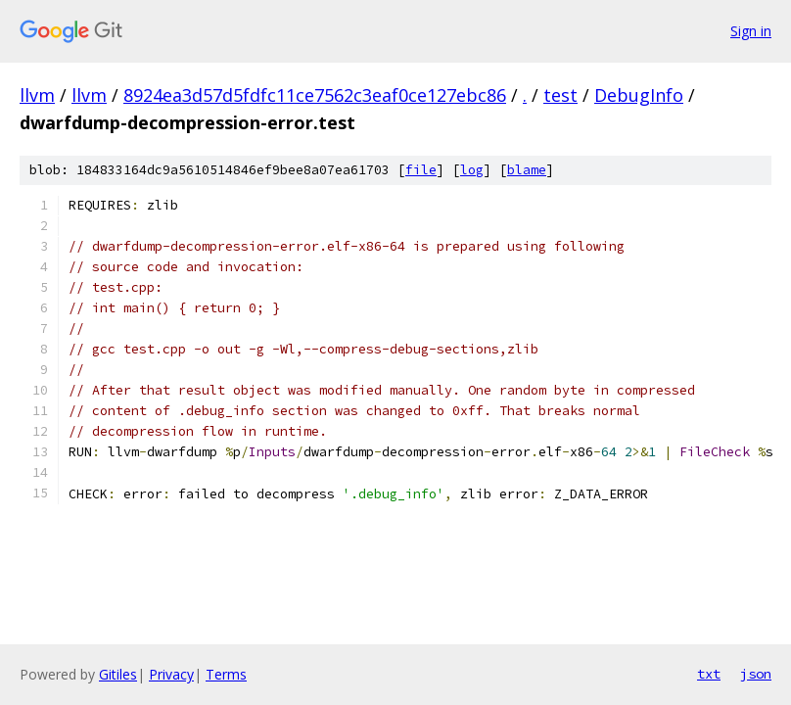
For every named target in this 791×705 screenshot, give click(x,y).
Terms (226, 674)
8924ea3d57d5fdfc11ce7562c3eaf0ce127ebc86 (314, 95)
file (421, 170)
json (755, 673)
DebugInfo (638, 95)
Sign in (750, 31)
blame (526, 170)
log (472, 170)
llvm (37, 95)
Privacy (171, 674)
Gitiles (118, 674)
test (560, 95)
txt (709, 673)
